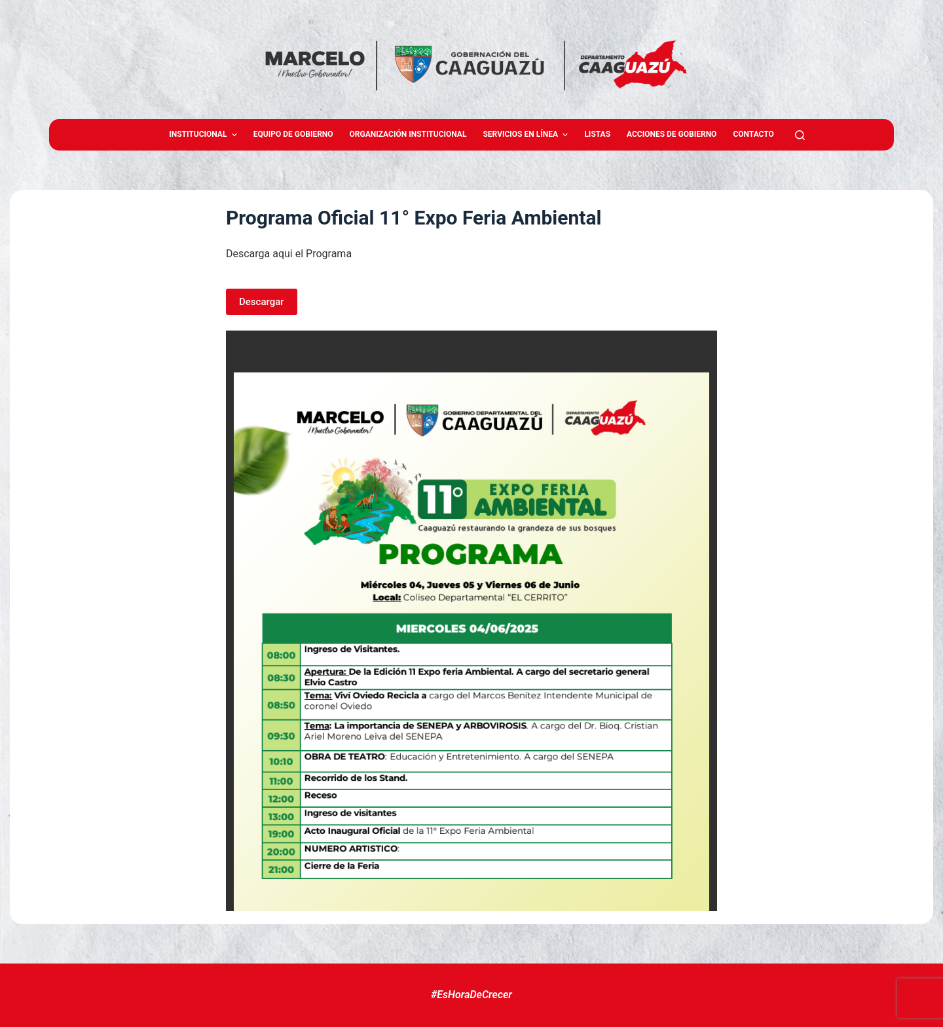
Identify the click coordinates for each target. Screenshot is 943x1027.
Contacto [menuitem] (753, 134)
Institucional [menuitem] (204, 135)
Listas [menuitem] (597, 134)
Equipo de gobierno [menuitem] (293, 134)
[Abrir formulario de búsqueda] (800, 135)
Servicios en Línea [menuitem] (527, 135)
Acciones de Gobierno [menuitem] (671, 134)
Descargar (261, 302)
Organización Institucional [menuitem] (408, 134)
